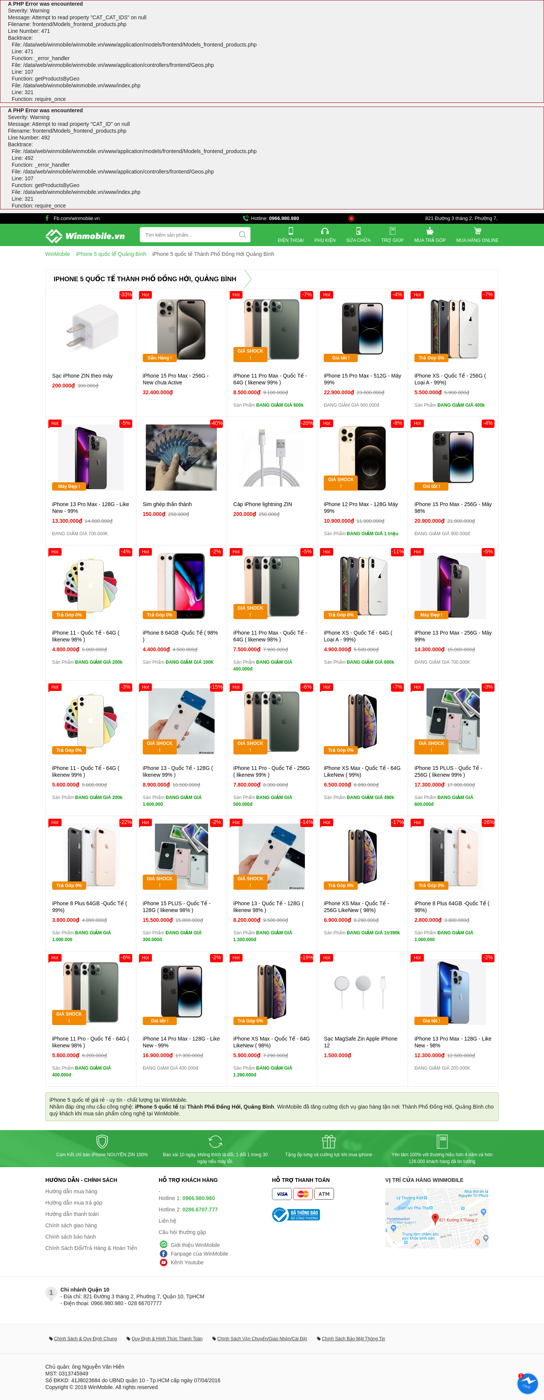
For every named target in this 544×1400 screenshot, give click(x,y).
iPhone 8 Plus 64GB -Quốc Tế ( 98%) (451, 906)
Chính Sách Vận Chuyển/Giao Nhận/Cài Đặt (262, 1338)
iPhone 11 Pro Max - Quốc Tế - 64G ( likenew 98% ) (270, 636)
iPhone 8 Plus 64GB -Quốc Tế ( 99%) (89, 906)
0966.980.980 (284, 218)
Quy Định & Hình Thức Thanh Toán (166, 1338)
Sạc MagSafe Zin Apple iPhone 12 (360, 1042)
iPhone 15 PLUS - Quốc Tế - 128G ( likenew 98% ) (177, 906)
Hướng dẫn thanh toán (72, 1214)
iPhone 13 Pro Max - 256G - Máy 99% (453, 636)
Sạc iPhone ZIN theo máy (82, 376)
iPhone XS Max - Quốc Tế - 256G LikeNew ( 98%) (356, 906)
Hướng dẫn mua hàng (71, 1191)
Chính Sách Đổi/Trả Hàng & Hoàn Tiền (91, 1248)
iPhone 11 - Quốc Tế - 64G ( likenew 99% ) (85, 771)
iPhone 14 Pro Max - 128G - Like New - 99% (181, 1042)
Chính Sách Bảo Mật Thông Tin (353, 1338)
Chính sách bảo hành (70, 1237)
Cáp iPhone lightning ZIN (262, 504)
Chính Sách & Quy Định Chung (85, 1338)
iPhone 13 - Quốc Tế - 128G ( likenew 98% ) (268, 906)
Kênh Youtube (187, 1262)
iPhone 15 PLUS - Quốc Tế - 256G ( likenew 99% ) (448, 771)
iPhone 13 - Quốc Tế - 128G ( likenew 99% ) (178, 771)
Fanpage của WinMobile (199, 1254)
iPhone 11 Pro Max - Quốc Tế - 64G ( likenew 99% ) (270, 379)
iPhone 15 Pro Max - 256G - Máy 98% (453, 507)
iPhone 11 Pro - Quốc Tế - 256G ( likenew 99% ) (271, 771)
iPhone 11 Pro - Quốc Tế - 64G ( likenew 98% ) (90, 1042)
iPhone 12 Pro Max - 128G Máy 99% (361, 507)
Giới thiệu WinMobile (195, 1245)
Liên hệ (167, 1221)
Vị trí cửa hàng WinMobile (424, 1180)
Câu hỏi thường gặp (182, 1232)
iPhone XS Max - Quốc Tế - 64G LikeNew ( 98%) (271, 1042)
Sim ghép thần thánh (167, 504)
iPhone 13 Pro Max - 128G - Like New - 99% (90, 507)
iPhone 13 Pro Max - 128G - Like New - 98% (452, 1042)
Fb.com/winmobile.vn (77, 218)
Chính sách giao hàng (71, 1225)
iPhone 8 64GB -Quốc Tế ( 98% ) (180, 636)
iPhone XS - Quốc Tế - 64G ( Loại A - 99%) (358, 636)
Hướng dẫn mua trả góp (73, 1203)
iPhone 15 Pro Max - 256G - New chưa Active (176, 379)
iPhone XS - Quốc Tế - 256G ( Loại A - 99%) (450, 379)
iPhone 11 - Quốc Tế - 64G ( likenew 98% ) (85, 636)
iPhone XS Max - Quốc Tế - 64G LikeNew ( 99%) (362, 771)
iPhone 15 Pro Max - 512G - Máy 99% (362, 379)
